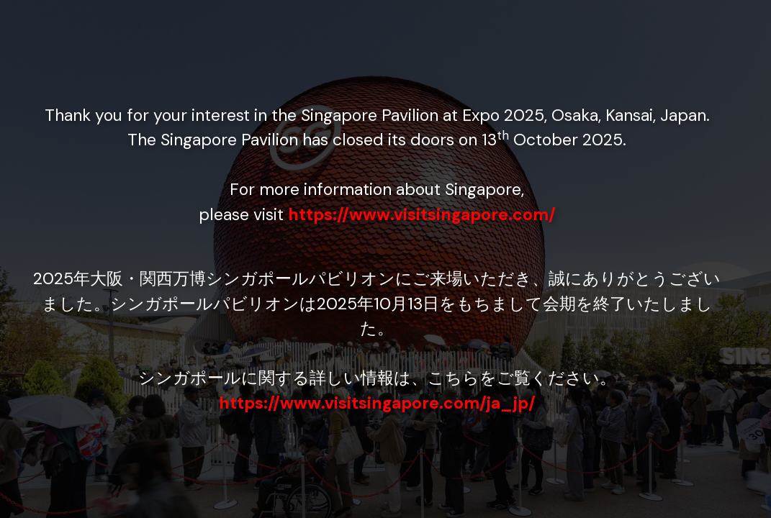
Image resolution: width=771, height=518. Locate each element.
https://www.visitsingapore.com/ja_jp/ (377, 403)
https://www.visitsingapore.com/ (422, 214)
